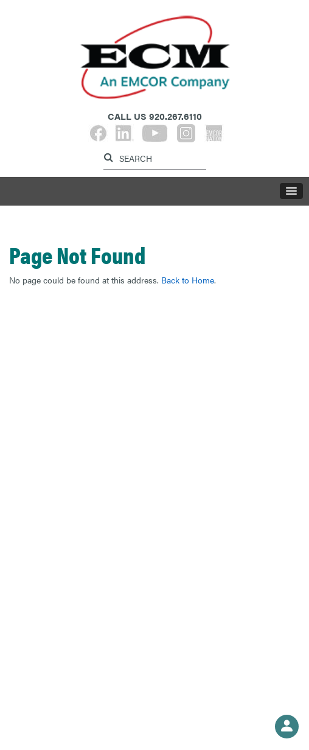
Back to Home (187, 280)
